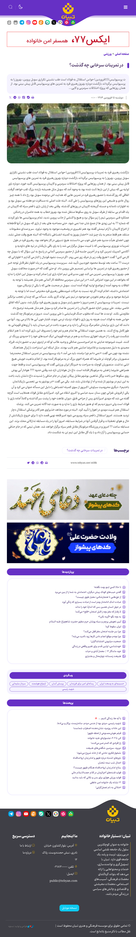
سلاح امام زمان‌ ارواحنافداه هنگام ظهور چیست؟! (97, 768)
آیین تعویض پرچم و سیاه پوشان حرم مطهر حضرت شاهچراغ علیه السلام (85, 622)
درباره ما (27, 852)
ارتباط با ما (25, 845)
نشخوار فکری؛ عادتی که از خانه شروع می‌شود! (99, 753)
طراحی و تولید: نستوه (21, 926)
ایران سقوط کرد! (113, 626)
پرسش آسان (58, 684)
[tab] (68, 572)
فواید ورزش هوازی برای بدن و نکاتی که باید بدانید (96, 777)
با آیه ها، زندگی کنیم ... (109, 718)
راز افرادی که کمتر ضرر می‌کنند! (106, 743)
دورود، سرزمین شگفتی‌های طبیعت (103, 748)
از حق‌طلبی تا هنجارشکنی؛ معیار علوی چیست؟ (98, 597)
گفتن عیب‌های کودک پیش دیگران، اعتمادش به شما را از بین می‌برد (88, 592)
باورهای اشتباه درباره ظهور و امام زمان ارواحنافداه (97, 758)
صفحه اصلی (122, 54)
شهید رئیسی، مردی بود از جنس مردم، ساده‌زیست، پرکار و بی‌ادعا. (89, 723)
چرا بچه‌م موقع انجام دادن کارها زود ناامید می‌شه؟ (96, 636)
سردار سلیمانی (19, 684)
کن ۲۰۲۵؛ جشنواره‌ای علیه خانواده (104, 738)
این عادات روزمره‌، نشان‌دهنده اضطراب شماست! (97, 728)
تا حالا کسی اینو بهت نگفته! (107, 587)
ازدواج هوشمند (39, 684)
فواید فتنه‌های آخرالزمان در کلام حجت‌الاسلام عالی (96, 773)
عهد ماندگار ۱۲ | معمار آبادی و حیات (103, 651)
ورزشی (108, 54)
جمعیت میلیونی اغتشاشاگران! (106, 641)
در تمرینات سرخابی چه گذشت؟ (96, 65)
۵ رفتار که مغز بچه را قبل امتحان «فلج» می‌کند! (98, 612)
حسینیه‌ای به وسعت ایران (112, 684)
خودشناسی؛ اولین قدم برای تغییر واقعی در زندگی (96, 646)
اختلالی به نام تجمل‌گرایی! (108, 787)
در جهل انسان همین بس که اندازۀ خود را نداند (98, 607)
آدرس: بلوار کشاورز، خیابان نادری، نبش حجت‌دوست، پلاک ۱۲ (59, 852)
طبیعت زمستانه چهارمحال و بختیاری (103, 656)
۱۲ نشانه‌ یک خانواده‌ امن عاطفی (105, 782)
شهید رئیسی (68, 689)
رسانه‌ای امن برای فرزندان (82, 684)
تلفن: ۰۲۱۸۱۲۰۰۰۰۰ (64, 867)
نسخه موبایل (69, 908)
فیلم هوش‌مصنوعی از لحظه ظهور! (104, 733)
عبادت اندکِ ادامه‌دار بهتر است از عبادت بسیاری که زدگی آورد (91, 602)
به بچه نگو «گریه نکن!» (109, 617)
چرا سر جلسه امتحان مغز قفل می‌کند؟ (102, 631)
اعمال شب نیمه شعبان (109, 763)
